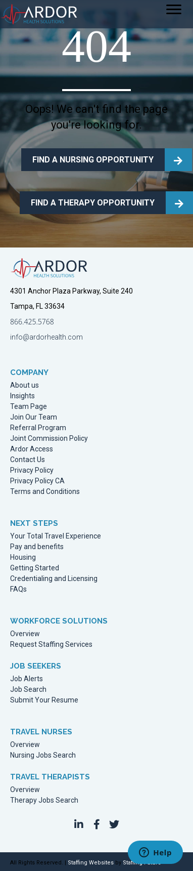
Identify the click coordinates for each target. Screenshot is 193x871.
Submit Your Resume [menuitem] (44, 700)
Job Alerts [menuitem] (26, 679)
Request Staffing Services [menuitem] (51, 644)
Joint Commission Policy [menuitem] (49, 438)
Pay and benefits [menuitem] (37, 547)
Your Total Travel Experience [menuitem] (55, 536)
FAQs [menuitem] (18, 589)
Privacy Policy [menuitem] (32, 470)
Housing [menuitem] (23, 557)
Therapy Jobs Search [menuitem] (44, 800)
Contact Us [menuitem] (27, 460)
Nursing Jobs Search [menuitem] (43, 755)
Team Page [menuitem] (28, 406)
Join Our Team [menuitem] (33, 417)
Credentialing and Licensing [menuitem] (54, 579)
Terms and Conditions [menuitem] (45, 491)
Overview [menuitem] (25, 634)
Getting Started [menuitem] (34, 568)
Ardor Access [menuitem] (31, 449)
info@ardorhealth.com (46, 337)
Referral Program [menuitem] (38, 428)
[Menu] (173, 9)
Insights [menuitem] (22, 396)
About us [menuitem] (24, 385)
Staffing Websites (91, 862)
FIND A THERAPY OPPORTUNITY (93, 203)
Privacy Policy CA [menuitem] (37, 481)
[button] (78, 824)
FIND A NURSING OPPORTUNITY (93, 159)
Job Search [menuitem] (28, 689)
